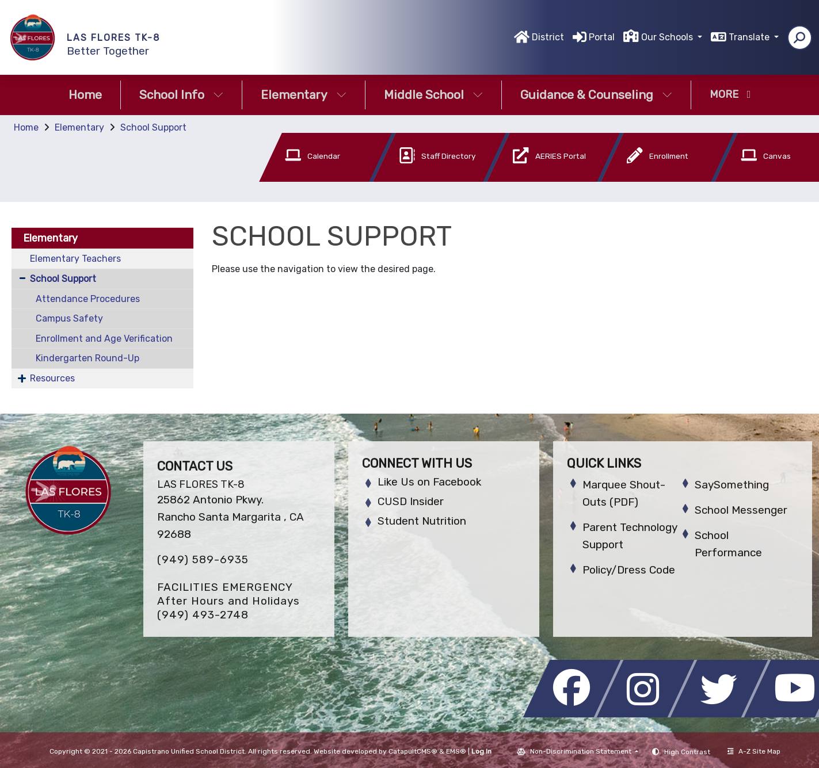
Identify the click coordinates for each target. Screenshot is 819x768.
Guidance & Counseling (596, 94)
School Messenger (741, 510)
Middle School (433, 94)
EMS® (456, 751)
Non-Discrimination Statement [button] (581, 751)
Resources (52, 378)
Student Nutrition (422, 521)
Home (85, 94)
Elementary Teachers (75, 258)
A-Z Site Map (753, 751)
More (730, 94)
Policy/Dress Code (628, 569)
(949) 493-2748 (203, 614)
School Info (181, 94)
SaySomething (732, 484)
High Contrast (687, 752)
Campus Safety (69, 318)
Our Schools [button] (668, 37)
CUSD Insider (411, 501)
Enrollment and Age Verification (104, 338)
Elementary (303, 94)
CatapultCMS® (412, 751)
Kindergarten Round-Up (87, 358)
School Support (153, 127)
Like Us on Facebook (429, 481)
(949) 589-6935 (203, 559)
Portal (602, 37)
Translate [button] (750, 37)
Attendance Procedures (88, 298)
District (548, 37)
